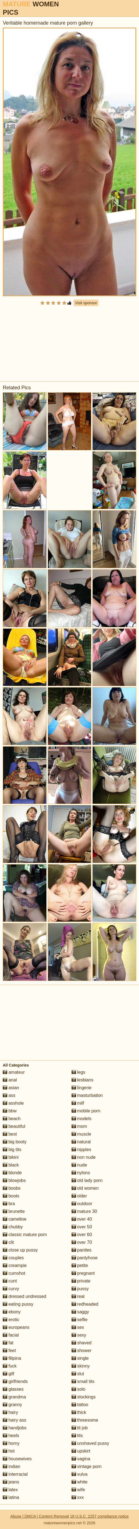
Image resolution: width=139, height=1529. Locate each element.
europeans (16, 1327)
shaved (82, 1342)
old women (85, 1188)
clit (8, 1242)
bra (9, 1203)
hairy (10, 1412)
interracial (15, 1474)
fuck (10, 1366)
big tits (12, 1149)
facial (11, 1335)
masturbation (87, 1095)
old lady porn (87, 1180)
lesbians (82, 1080)
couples (13, 1257)
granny (12, 1404)
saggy (80, 1312)
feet (9, 1350)
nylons (81, 1172)
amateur (14, 1072)
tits (77, 1435)
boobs (12, 1188)
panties (82, 1250)
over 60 (82, 1234)
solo (78, 1389)
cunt (10, 1281)
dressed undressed (24, 1296)
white (80, 1482)
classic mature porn (25, 1234)
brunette (14, 1211)
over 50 (82, 1226)
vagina (81, 1458)
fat (8, 1342)
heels (11, 1435)
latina (11, 1497)
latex (10, 1489)
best (10, 1134)
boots (11, 1196)
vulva (80, 1474)
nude (79, 1165)
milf (78, 1103)
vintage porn (87, 1466)
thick (79, 1412)
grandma (14, 1397)
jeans (11, 1482)
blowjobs (14, 1180)
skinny (81, 1366)
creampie (15, 1265)
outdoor (82, 1203)
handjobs (14, 1427)
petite (80, 1265)
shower (82, 1350)
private (81, 1281)
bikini (11, 1157)
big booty (14, 1141)
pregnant (83, 1273)
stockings (84, 1397)
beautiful (14, 1126)
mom (79, 1126)
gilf (8, 1373)
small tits (83, 1381)
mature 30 (84, 1211)
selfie (80, 1319)
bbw (10, 1111)
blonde (12, 1172)
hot (9, 1451)
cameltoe (14, 1219)
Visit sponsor (86, 303)
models (82, 1118)
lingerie (82, 1087)
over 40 (82, 1219)
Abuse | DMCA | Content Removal (39, 1516)
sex (78, 1327)
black (11, 1165)
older (79, 1196)
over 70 (82, 1242)
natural (81, 1141)
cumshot (14, 1273)
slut (78, 1373)
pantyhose (85, 1257)
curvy (11, 1288)
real (78, 1296)
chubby (13, 1226)
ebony (12, 1312)
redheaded (85, 1304)
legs (78, 1072)
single (80, 1358)
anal (10, 1080)
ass (9, 1095)
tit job (80, 1427)
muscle (81, 1134)
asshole (13, 1103)
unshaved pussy (90, 1443)
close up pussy (20, 1250)
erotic (11, 1319)
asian (11, 1087)
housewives (17, 1458)
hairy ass (14, 1420)
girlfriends (15, 1381)
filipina (12, 1358)
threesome (85, 1420)
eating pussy (18, 1304)
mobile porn (86, 1111)
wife (78, 1489)
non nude (84, 1157)
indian (11, 1466)
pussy (80, 1288)
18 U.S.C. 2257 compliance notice (99, 1516)
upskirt (81, 1451)
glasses (13, 1389)
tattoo (80, 1404)
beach (12, 1118)
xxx (78, 1497)
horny (11, 1443)
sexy (79, 1335)
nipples (81, 1149)
